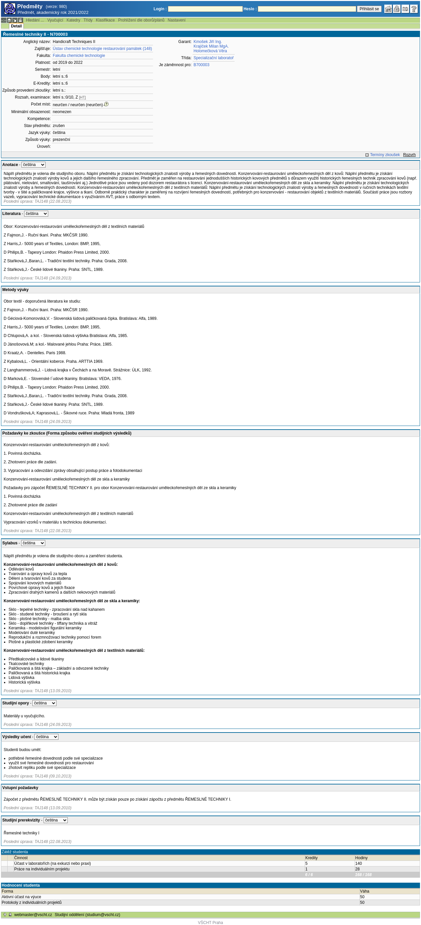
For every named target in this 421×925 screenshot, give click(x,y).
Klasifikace (105, 20)
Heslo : (250, 9)
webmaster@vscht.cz (33, 914)
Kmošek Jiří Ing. (208, 41)
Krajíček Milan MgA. (211, 46)
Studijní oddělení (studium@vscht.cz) (87, 914)
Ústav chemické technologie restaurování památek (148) (102, 48)
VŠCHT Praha (210, 922)
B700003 (202, 65)
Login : (160, 9)
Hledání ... (35, 20)
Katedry (73, 20)
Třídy (88, 20)
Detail (16, 26)
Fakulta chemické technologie (79, 55)
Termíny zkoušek (385, 154)
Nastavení (177, 20)
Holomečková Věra (210, 51)
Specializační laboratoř (214, 58)
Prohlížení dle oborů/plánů (141, 20)
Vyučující (55, 20)
